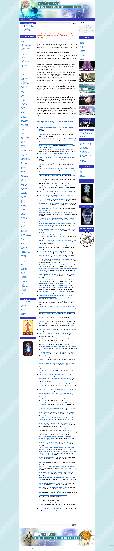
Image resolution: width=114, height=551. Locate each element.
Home (21, 19)
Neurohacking (23, 192)
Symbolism (82, 43)
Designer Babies (24, 95)
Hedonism (23, 145)
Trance (22, 273)
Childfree (22, 79)
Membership (82, 54)
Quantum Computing (25, 230)
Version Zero (23, 313)
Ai (21, 40)
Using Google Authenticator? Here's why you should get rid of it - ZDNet (55, 251)
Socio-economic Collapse (26, 252)
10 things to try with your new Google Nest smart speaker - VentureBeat (55, 174)
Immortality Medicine (25, 158)
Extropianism (23, 111)
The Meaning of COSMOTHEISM (86, 155)
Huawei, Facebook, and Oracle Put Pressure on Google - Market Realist (55, 149)
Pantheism (23, 208)
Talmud (22, 264)
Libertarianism (23, 168)
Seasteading (23, 244)
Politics (81, 172)
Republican (23, 234)
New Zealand (23, 196)
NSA (22, 200)
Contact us (23, 314)
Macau (22, 172)
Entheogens (23, 101)
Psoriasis (22, 226)
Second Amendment (25, 246)
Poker (22, 210)
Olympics (22, 204)
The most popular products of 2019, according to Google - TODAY (53, 181)
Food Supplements (24, 124)
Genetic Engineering (25, 137)
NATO (22, 189)
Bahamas (22, 58)
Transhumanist (23, 278)
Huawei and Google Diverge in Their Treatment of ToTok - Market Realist (55, 153)
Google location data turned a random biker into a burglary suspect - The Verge (56, 432)
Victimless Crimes (24, 286)
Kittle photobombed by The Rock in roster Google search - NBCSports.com (55, 283)
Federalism (23, 115)
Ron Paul (22, 239)
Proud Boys (23, 225)
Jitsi (21, 162)
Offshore (22, 202)
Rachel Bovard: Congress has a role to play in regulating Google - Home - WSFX (57, 312)
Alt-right (22, 41)
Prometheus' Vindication (25, 301)
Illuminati (22, 155)
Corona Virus (23, 84)
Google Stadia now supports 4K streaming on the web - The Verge (53, 398)
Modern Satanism (24, 184)
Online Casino (23, 205)
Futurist (22, 133)
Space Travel (23, 256)
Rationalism (23, 233)
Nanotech (22, 187)
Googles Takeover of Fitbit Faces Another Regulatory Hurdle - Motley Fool (55, 291)
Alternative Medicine (25, 43)
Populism (22, 215)
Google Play (41, 329)
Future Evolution (24, 308)
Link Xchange (82, 55)
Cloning (22, 81)
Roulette (22, 240)
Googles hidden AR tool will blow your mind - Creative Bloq (52, 255)
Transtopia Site (31, 19)
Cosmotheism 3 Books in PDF (86, 143)
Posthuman (23, 219)
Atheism (22, 52)
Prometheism (82, 176)
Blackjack (22, 66)
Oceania (22, 201)
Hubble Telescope (24, 149)
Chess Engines (24, 78)
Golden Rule (23, 141)
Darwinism (23, 92)
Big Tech (22, 62)
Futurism (22, 132)
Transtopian (23, 280)
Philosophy (82, 171)
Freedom (22, 129)
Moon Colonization (24, 185)
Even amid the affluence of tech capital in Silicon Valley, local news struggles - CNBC (58, 138)
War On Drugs (23, 290)
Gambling (22, 134)
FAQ (25, 19)
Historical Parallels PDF (25, 29)
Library (81, 51)
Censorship (23, 75)
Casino (22, 71)
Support (81, 58)
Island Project (82, 48)
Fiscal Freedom (24, 122)
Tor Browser (23, 272)
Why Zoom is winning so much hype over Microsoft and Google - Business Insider (57, 447)
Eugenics (22, 105)
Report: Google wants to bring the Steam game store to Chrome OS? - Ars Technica (57, 319)
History (22, 147)
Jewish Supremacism (84, 148)
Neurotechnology (24, 193)
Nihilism (22, 197)
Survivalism (23, 263)
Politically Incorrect (24, 213)
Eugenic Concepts (24, 104)
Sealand (22, 243)
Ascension (23, 49)
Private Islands (23, 222)
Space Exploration (24, 253)
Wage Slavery (23, 289)
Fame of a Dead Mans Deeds (85, 146)
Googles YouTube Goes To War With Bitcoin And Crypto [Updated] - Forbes (55, 191)
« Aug (80, 34)
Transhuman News (24, 276)
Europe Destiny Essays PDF (26, 25)
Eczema (22, 99)
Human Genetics (24, 151)
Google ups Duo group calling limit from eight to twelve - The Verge (54, 483)
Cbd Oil (22, 74)
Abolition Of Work (24, 39)
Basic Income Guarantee (25, 61)
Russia (22, 242)
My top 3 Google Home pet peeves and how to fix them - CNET (53, 495)
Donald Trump (23, 98)
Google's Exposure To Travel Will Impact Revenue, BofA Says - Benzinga (55, 374)
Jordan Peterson (24, 163)
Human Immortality (24, 153)
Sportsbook (23, 260)
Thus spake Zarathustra (84, 142)
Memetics (22, 179)
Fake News (23, 113)
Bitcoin (22, 63)
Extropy (22, 112)
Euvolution (70, 548)
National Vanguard (24, 188)
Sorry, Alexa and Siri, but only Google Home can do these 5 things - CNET (55, 279)
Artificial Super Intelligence (26, 48)
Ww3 (22, 293)
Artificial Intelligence (24, 46)
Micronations (23, 180)
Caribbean (23, 70)
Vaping (22, 285)
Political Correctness (25, 212)
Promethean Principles (25, 302)
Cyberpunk (23, 91)
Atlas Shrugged (24, 54)
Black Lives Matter (24, 65)
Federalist (23, 116)
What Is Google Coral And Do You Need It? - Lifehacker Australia (53, 338)
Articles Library (23, 305)
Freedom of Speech (24, 130)
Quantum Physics (24, 231)
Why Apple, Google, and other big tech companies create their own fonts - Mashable (57, 163)
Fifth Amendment (24, 117)
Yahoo (22, 294)
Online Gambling (24, 206)
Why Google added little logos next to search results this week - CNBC (54, 316)
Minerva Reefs (23, 183)
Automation (23, 56)
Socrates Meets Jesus (84, 150)
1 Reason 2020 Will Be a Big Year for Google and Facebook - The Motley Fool (56, 264)
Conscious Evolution (25, 83)
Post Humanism (24, 218)
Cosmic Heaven (24, 86)
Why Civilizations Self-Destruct (86, 163)
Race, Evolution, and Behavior (86, 153)
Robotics (22, 236)
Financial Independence (25, 120)
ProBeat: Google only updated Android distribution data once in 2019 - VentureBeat (57, 168)
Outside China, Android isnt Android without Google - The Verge (53, 487)
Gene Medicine (24, 136)
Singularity (23, 251)
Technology (23, 265)
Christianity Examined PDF (26, 30)
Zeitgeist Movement (24, 295)
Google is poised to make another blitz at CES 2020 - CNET (52, 195)
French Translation (24, 304)
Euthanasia (23, 107)
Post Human (23, 217)
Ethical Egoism (23, 103)
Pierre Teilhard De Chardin (85, 39)
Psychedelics (23, 227)
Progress (22, 223)
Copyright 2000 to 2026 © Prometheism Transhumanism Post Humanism (46, 548)
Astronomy (23, 50)
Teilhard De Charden (25, 267)
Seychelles (23, 248)
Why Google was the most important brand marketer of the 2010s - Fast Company (57, 218)
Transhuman (23, 274)
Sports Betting (23, 259)
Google (22, 142)
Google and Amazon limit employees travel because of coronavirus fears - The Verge (58, 342)
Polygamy (23, 214)
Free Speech (23, 128)
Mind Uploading (24, 181)
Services (81, 56)
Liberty (22, 170)
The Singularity (24, 269)
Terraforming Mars (24, 268)
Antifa (22, 44)
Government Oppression (25, 143)
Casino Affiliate (23, 73)
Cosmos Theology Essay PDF (26, 28)
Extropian (22, 109)
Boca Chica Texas (24, 67)
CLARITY (82, 157)
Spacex (22, 257)
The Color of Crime (83, 156)
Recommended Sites (25, 312)
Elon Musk (23, 100)
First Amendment (24, 121)
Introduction (82, 41)
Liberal (22, 166)
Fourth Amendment (24, 125)
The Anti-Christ (83, 151)
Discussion (82, 174)
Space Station (23, 255)
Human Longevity (24, 154)
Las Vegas (23, 164)
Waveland (23, 291)
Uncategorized (23, 284)
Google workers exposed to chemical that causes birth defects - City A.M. (55, 178)
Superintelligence (24, 261)
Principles (82, 42)
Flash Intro (23, 309)
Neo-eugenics (23, 191)
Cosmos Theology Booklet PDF (27, 26)
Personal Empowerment (25, 209)
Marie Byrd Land (24, 174)
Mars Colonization (24, 176)
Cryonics (22, 88)
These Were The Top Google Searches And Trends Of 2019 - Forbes (54, 199)
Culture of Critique (83, 147)
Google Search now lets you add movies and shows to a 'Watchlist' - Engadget (56, 203)
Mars (22, 175)
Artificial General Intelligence (26, 45)
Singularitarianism (24, 250)
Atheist (22, 53)
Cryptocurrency (24, 90)
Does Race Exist (83, 161)
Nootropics (23, 198)
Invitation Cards (83, 136)
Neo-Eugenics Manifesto (84, 152)
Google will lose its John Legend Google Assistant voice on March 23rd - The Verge (57, 389)
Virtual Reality (23, 288)
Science (81, 170)
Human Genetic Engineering (26, 150)
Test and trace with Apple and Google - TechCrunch (50, 508)
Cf (21, 77)
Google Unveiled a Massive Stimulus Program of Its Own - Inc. (53, 499)
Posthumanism (23, 221)
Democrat (23, 94)
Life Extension (23, 171)
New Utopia (23, 195)
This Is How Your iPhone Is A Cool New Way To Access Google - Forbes (55, 287)
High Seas (23, 146)
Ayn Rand (23, 57)
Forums (81, 52)
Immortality (23, 157)
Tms (21, 270)
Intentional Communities (25, 159)
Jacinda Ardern (24, 160)
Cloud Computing (24, 82)
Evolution (22, 108)
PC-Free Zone (82, 50)
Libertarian (23, 167)
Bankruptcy (23, 60)
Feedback (82, 59)
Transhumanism (24, 277)
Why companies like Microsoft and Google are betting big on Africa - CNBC (55, 408)
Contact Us (38, 19)
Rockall (22, 238)
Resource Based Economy (26, 235)
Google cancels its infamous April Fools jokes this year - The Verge (54, 457)
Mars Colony (23, 177)
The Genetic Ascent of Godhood (86, 144)
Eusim (81, 175)
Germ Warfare (23, 139)
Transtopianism (24, 281)
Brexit (22, 69)
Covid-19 (22, 87)
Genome (22, 138)
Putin (22, 229)
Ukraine (22, 282)
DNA (22, 96)
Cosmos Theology (83, 132)
